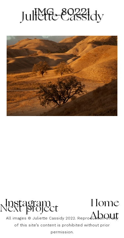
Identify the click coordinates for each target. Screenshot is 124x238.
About (104, 216)
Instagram (28, 203)
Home (105, 203)
